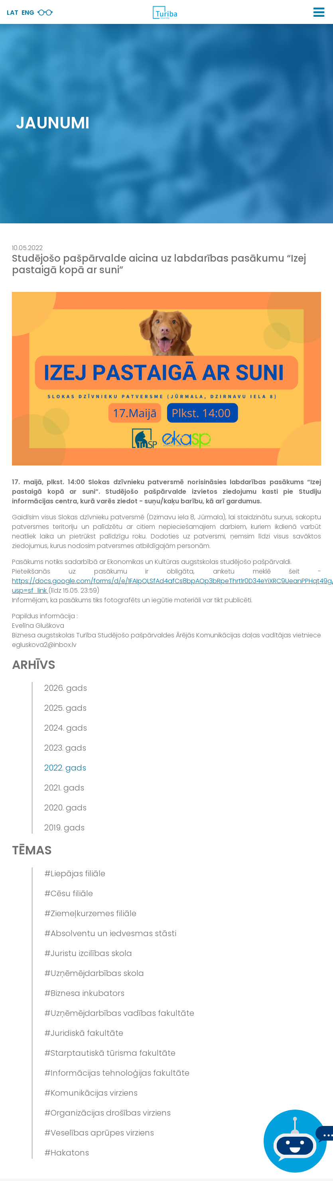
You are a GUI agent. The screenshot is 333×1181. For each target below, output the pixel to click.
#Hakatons (66, 1152)
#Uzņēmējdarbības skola (94, 973)
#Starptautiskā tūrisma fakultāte (109, 1053)
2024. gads (65, 727)
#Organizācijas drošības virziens (107, 1112)
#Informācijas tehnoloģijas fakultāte (116, 1072)
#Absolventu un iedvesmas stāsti (110, 933)
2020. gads (65, 807)
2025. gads (65, 708)
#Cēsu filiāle (68, 893)
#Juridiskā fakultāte (83, 1033)
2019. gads (64, 827)
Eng (28, 12)
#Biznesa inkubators (84, 993)
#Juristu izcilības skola (88, 953)
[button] (319, 12)
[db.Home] (164, 12)
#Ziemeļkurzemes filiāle (90, 913)
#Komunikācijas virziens (91, 1092)
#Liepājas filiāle (74, 873)
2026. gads (65, 688)
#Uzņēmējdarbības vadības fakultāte (119, 1013)
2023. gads (65, 747)
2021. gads (64, 787)
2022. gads (65, 767)
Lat (12, 12)
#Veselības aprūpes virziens (99, 1132)
